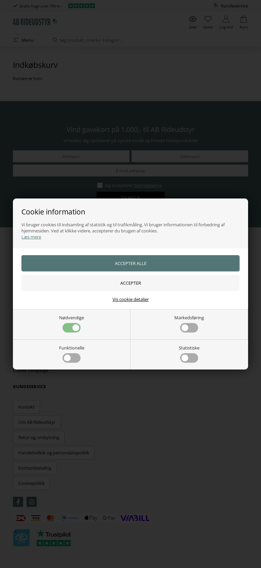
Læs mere (31, 237)
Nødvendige (71, 324)
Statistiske (189, 354)
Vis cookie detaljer (130, 299)
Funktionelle (71, 354)
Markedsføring (189, 324)
